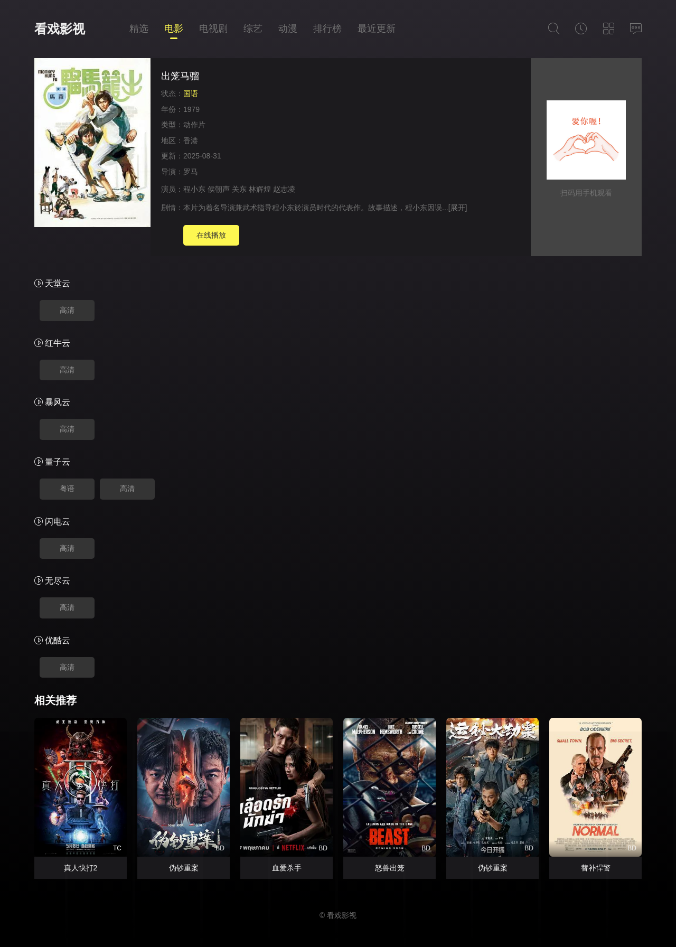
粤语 (67, 488)
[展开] (457, 207)
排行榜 (327, 28)
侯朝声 (219, 189)
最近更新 (377, 28)
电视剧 (213, 28)
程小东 (194, 189)
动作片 (194, 124)
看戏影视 (59, 29)
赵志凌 (284, 189)
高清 (67, 310)
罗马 (190, 171)
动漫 (287, 28)
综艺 (252, 28)
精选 (138, 28)
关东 (239, 189)
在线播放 (211, 235)
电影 (173, 28)
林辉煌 (260, 189)
